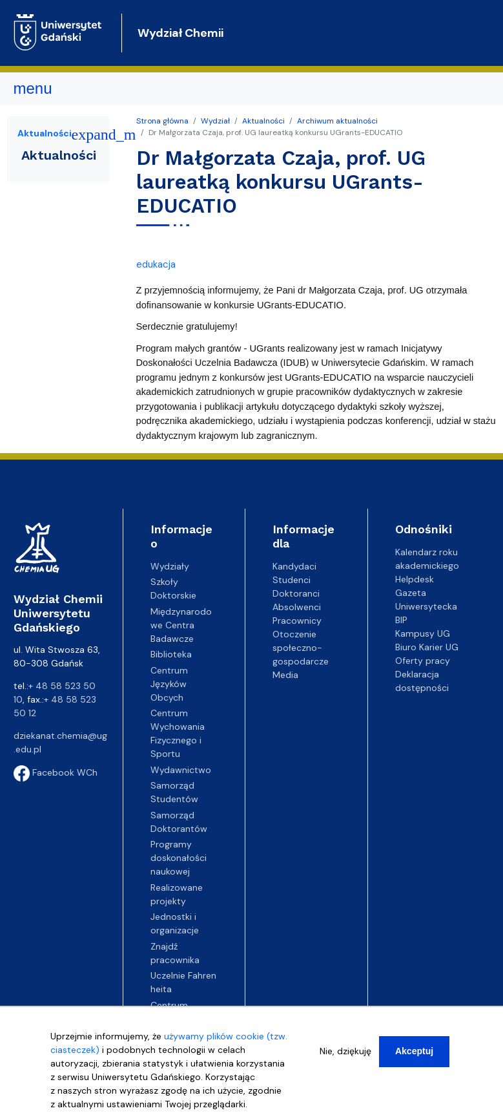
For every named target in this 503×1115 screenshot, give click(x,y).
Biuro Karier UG (426, 647)
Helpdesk (414, 579)
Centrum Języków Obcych (169, 683)
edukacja (156, 264)
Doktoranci (296, 593)
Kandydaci (294, 566)
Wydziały (169, 566)
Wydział (215, 121)
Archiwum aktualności (337, 121)
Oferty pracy (422, 660)
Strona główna (162, 121)
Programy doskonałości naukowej (178, 857)
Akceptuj (414, 1051)
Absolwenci (296, 607)
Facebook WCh (56, 772)
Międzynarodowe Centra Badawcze (181, 625)
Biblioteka (171, 654)
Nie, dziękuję (345, 1051)
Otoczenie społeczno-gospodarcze (300, 647)
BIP (401, 620)
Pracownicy (297, 620)
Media (285, 675)
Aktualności (263, 121)
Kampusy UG (422, 633)
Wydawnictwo (180, 770)
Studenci (291, 580)
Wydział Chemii (180, 33)
